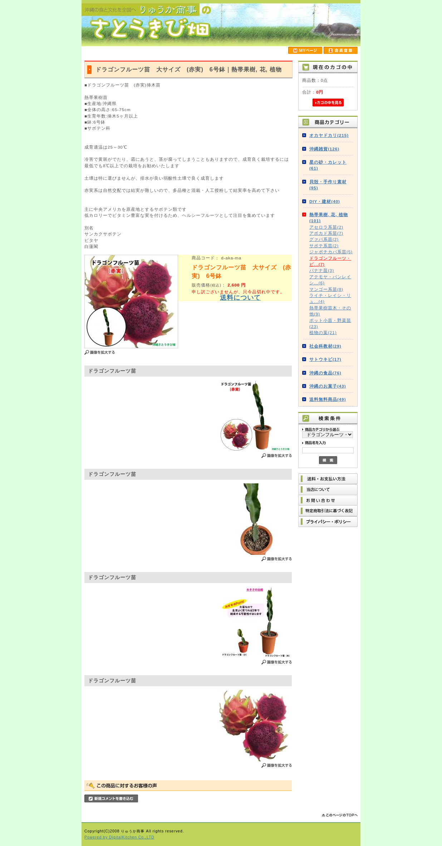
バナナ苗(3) (321, 270)
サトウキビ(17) (325, 359)
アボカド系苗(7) (326, 233)
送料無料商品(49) (327, 399)
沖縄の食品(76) (325, 372)
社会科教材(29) (325, 346)
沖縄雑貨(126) (324, 148)
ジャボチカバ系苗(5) (331, 251)
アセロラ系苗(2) (326, 227)
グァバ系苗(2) (324, 239)
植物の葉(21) (323, 332)
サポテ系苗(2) (324, 245)
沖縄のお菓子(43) (327, 386)
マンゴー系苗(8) (326, 289)
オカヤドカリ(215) (329, 135)
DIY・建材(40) (324, 201)
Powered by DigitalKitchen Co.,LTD (119, 837)
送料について (240, 297)
